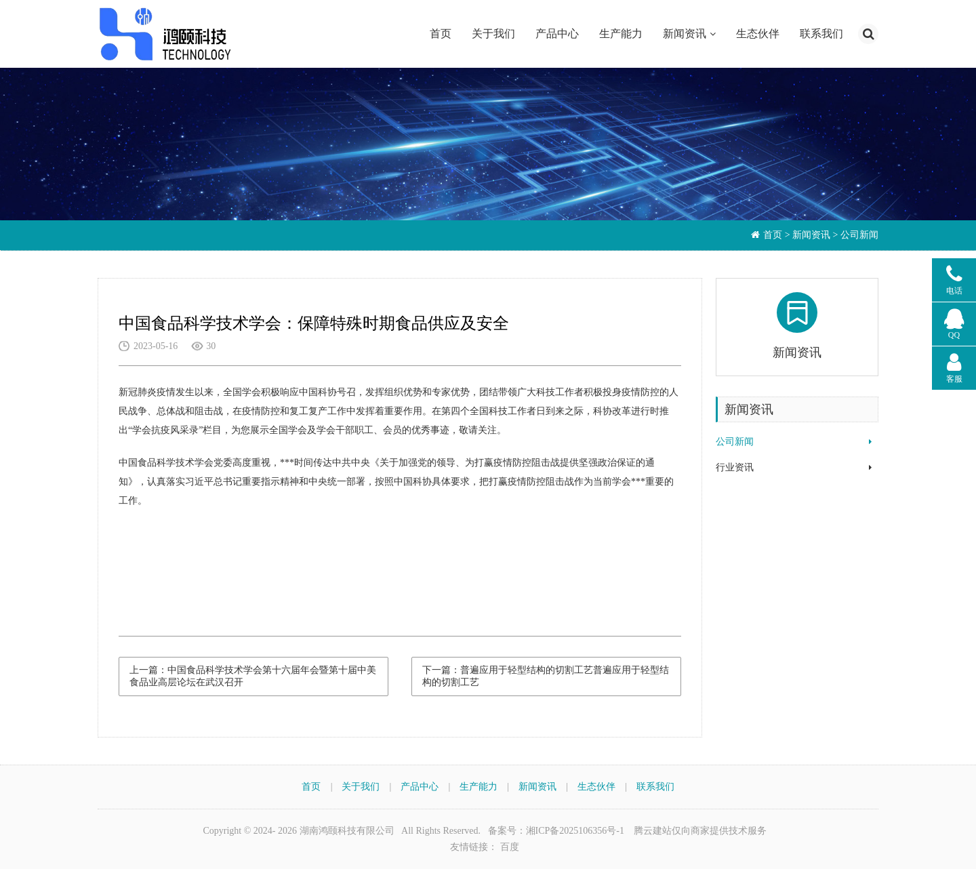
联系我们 (821, 33)
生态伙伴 (757, 33)
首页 (440, 33)
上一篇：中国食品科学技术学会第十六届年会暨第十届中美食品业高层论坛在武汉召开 (252, 676)
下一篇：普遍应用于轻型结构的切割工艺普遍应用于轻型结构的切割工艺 (545, 676)
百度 (509, 847)
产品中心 (557, 33)
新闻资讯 (684, 33)
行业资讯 (735, 467)
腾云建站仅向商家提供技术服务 (700, 831)
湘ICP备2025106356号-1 (575, 831)
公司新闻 (735, 442)
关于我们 (493, 33)
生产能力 (621, 33)
